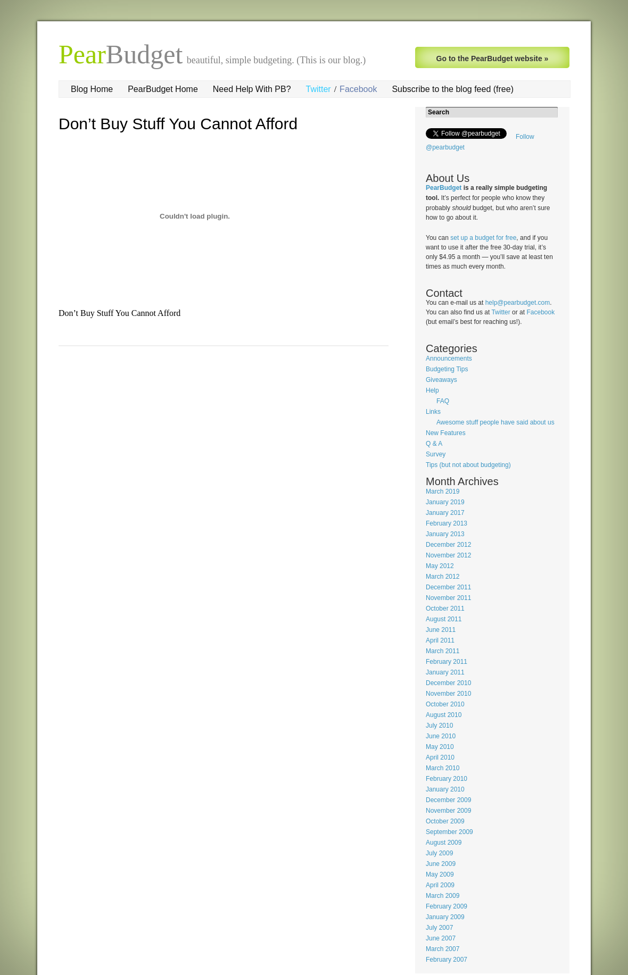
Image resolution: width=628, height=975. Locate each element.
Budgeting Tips (447, 369)
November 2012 (448, 555)
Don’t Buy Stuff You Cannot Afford (178, 123)
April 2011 (440, 640)
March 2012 (442, 576)
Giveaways (441, 380)
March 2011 (442, 651)
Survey (435, 454)
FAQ (442, 401)
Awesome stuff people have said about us (495, 422)
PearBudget (443, 187)
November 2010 (448, 693)
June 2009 (441, 864)
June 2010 (441, 736)
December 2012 (448, 544)
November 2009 (448, 810)
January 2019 (445, 502)
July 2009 (439, 853)
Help (432, 390)
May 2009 (440, 874)
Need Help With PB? (252, 89)
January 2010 (445, 789)
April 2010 (440, 757)
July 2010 (439, 725)
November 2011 (448, 598)
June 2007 (441, 938)
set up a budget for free (483, 237)
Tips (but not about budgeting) (468, 465)
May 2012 (440, 566)
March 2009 (442, 895)
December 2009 (448, 800)
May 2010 (440, 747)
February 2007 (446, 959)
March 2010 (442, 768)
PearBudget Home (163, 89)
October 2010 (445, 704)
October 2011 (445, 608)
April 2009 (440, 885)
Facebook (358, 89)
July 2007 (439, 927)
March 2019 (442, 491)
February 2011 (446, 661)
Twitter (318, 89)
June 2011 (441, 630)
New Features (446, 433)
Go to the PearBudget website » (492, 58)
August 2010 (443, 715)
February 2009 (446, 906)
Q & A (434, 443)
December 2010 (448, 683)
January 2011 (445, 672)
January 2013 (445, 534)
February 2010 (446, 778)
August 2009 (443, 842)
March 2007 (442, 949)
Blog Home (92, 89)
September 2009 (449, 832)
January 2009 (445, 917)
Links (433, 411)
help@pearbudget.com (517, 302)
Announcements (449, 358)
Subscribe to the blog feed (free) (453, 89)
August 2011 (443, 619)
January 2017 (445, 512)
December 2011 (448, 587)
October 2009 (445, 821)
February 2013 (446, 523)
